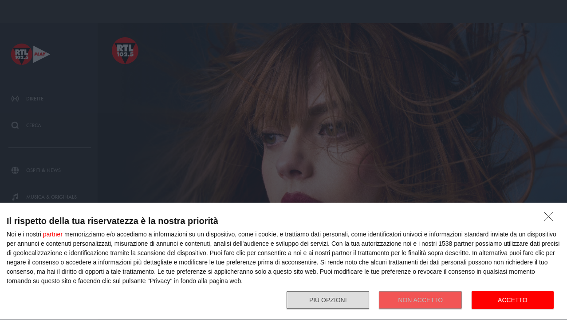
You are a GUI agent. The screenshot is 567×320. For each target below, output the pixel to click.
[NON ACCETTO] (551, 219)
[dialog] (283, 261)
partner (53, 234)
